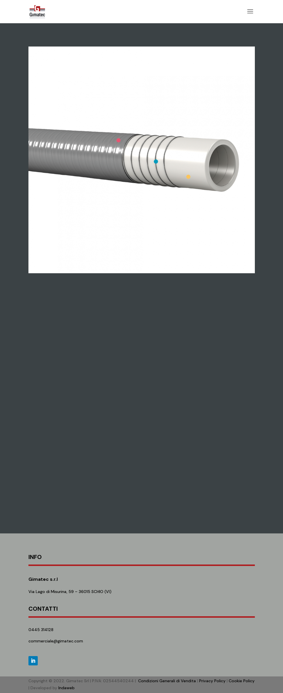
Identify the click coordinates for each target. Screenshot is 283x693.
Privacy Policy (212, 680)
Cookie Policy (242, 680)
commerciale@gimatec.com (55, 641)
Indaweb (66, 687)
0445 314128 (40, 629)
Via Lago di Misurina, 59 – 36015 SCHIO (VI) (69, 591)
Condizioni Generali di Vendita (167, 680)
